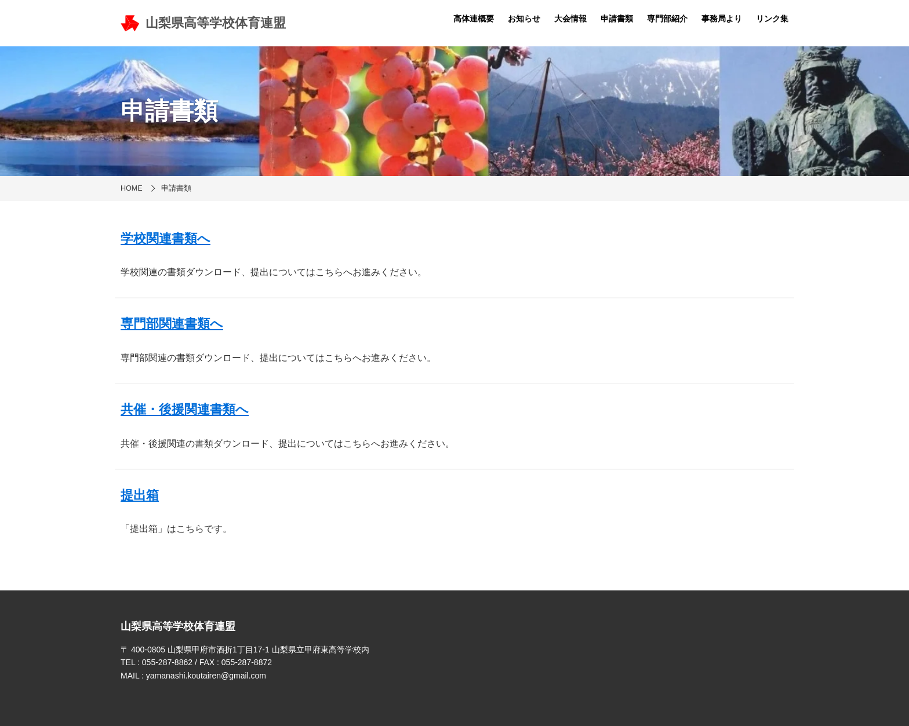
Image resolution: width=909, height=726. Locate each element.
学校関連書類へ (165, 238)
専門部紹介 (667, 18)
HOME (132, 188)
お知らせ (524, 18)
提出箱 (140, 495)
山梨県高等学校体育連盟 (203, 23)
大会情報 (570, 18)
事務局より (721, 18)
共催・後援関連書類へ (185, 409)
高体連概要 (473, 18)
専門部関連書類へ (172, 323)
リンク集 (772, 18)
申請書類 (617, 18)
